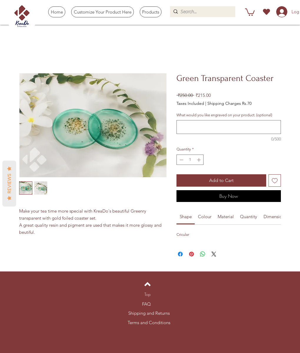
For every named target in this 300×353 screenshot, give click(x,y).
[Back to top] (147, 284)
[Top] (147, 294)
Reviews (9, 183)
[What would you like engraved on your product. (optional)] (229, 127)
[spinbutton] (190, 160)
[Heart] (266, 12)
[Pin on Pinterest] (191, 254)
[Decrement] (180, 160)
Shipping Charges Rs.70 (229, 103)
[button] (150, 11)
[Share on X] (213, 254)
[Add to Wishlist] (275, 180)
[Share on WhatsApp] (202, 254)
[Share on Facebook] (180, 254)
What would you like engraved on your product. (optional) (224, 115)
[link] (186, 216)
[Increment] (199, 160)
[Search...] (201, 11)
